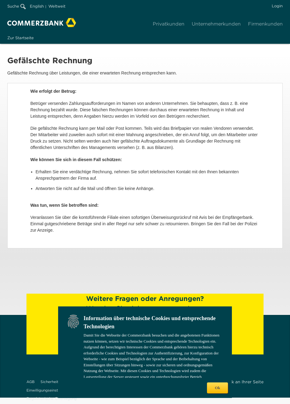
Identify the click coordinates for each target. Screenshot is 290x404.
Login (277, 6)
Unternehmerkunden (216, 24)
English (37, 6)
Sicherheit (49, 381)
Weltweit (56, 6)
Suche (16, 6)
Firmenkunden (265, 24)
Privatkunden (168, 24)
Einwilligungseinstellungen (49, 390)
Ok (217, 387)
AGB (30, 381)
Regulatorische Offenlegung (51, 398)
